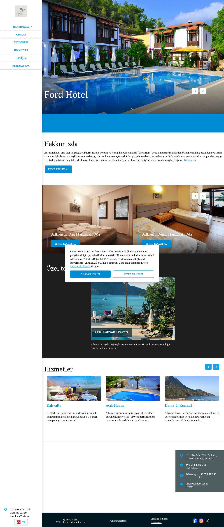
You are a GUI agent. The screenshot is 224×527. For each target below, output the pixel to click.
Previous (195, 91)
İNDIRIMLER (21, 42)
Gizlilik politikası (159, 519)
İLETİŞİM (21, 58)
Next (203, 91)
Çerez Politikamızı (80, 266)
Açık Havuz (115, 405)
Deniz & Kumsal (178, 405)
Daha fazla (190, 160)
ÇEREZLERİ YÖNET (133, 274)
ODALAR (21, 34)
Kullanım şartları (118, 521)
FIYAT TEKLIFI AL (58, 169)
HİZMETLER (21, 50)
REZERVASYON (21, 65)
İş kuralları (156, 522)
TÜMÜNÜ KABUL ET (90, 274)
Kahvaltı (54, 405)
